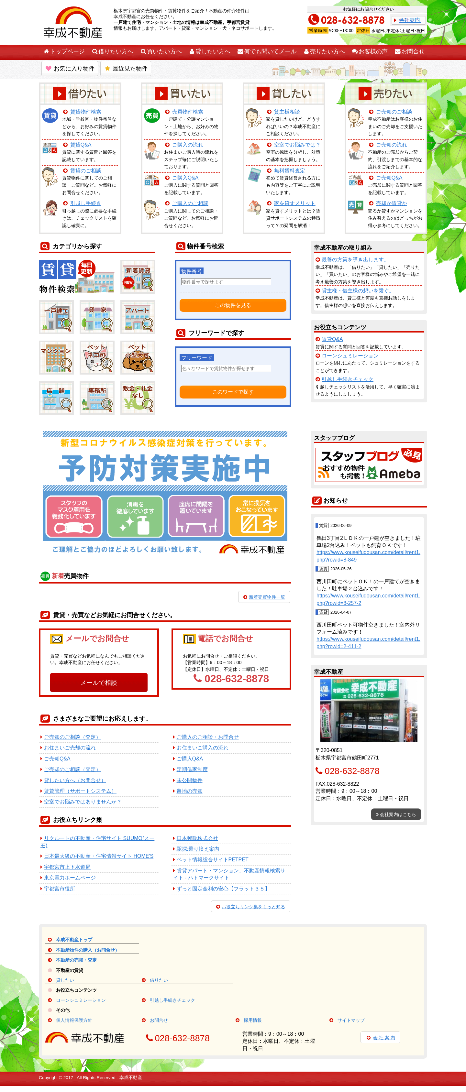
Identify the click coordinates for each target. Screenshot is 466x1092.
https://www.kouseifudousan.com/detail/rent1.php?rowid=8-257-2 (368, 599)
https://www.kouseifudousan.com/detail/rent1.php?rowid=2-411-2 (368, 642)
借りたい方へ (112, 51)
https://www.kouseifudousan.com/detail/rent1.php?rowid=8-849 (368, 556)
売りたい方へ (324, 51)
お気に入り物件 (69, 68)
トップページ (64, 51)
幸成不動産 (130, 1077)
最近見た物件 (126, 68)
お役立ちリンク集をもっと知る (250, 906)
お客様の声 (369, 51)
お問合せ (409, 51)
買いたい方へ (161, 51)
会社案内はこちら (396, 814)
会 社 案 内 (380, 1037)
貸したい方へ (209, 51)
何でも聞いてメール (266, 51)
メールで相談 (98, 682)
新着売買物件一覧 (264, 597)
